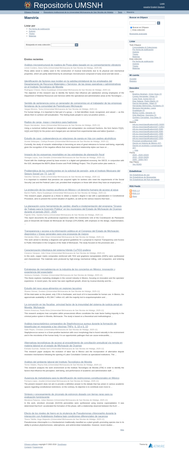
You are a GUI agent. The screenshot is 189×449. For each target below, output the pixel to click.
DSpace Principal (31, 12)
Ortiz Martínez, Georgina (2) (144, 115)
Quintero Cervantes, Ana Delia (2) (146, 117)
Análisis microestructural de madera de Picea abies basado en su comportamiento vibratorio (72, 65)
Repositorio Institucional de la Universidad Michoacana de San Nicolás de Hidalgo (78, 12)
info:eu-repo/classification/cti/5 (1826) (148, 124)
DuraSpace (61, 444)
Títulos (32, 33)
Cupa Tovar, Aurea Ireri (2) (143, 99)
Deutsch (161, 7)
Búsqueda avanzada (138, 34)
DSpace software (31, 444)
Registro (133, 81)
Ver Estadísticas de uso (139, 175)
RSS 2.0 (136, 193)
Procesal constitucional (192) (144, 141)
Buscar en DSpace (139, 27)
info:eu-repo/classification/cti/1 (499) (147, 134)
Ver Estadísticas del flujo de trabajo (144, 179)
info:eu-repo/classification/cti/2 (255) (147, 138)
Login (162, 4)
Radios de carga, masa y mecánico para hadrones (50, 122)
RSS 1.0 (136, 190)
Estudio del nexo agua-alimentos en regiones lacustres (53, 288)
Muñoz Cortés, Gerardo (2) (143, 113)
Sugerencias (38, 447)
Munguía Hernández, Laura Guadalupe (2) (144, 109)
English (154, 7)
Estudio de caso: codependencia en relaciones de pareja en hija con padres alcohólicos (70, 138)
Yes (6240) (137, 164)
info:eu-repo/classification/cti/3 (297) (147, 136)
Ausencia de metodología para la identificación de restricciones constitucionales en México (71, 378)
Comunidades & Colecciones (144, 47)
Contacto (27, 447)
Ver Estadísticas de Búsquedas (142, 177)
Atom (134, 196)
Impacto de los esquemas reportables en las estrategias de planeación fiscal (64, 154)
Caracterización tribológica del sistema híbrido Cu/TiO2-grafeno (57, 250)
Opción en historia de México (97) (146, 143)
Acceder (133, 79)
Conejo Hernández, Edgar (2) (145, 96)
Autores (32, 31)
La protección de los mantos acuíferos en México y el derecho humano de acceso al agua (71, 190)
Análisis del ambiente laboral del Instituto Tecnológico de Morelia (58, 362)
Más (122, 430)
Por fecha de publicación (39, 29)
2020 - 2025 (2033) (140, 155)
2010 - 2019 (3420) (140, 157)
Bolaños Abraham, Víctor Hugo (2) (147, 94)
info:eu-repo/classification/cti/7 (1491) (148, 127)
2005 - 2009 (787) (140, 159)
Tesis (120, 12)
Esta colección (137, 30)
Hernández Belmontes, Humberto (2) (148, 106)
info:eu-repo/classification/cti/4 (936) (147, 129)
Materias (32, 36)
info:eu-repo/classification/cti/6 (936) (147, 131)
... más (135, 120)
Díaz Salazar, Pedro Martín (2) (145, 101)
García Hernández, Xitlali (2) (144, 103)
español (147, 7)
